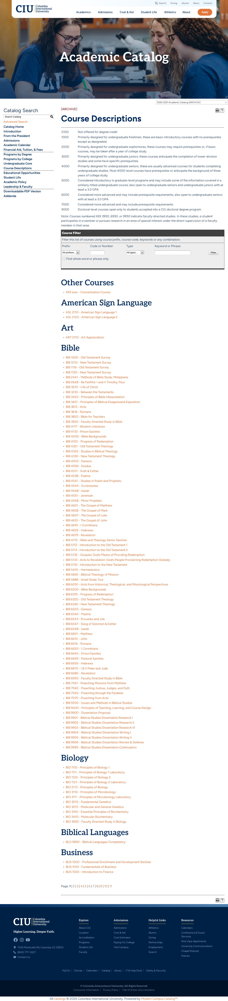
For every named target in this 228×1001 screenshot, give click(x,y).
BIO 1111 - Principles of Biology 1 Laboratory (95, 772)
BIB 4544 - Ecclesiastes (82, 485)
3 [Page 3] (77, 886)
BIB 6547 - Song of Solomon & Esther (91, 624)
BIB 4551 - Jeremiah (79, 495)
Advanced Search (15, 121)
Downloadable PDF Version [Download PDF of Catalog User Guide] (22, 191)
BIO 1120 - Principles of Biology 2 (88, 777)
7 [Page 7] (93, 886)
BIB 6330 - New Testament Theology (90, 604)
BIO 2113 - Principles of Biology (87, 787)
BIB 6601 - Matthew (79, 634)
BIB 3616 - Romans (78, 412)
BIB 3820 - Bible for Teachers (85, 416)
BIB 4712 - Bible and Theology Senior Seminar (96, 540)
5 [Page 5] (85, 886)
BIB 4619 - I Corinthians (82, 525)
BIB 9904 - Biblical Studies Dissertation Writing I (98, 732)
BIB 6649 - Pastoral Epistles (84, 658)
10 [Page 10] (105, 886)
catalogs (60, 998)
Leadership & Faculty (18, 186)
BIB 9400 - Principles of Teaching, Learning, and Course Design (108, 708)
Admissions (12, 140)
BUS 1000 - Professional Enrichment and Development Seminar (108, 862)
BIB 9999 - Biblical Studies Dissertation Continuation (101, 747)
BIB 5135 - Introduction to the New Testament (96, 564)
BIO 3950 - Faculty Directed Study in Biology (96, 821)
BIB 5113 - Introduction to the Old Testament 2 (97, 550)
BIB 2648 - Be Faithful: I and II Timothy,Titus (95, 382)
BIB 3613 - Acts (76, 407)
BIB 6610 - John (76, 639)
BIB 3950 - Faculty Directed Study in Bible (94, 421)
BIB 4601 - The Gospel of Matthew (89, 505)
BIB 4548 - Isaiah (77, 491)
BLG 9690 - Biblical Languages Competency (96, 842)
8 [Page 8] (97, 886)
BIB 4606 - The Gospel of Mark (86, 510)
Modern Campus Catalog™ (159, 998)
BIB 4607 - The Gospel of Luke (86, 515)
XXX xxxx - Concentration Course (88, 292)
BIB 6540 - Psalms (78, 614)
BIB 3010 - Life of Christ (82, 387)
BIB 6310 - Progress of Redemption (89, 594)
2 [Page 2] (74, 886)
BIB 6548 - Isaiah (77, 629)
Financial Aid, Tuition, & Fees (23, 149)
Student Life (12, 177)
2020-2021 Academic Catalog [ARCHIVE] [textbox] (179, 102)
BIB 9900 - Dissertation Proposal (88, 712)
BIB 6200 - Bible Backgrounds (86, 589)
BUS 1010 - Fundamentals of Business (91, 867)
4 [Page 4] (81, 886)
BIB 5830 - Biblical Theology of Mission (92, 574)
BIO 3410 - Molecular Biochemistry (89, 817)
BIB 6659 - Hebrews (79, 663)
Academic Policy (15, 182)
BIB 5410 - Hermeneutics (83, 569)
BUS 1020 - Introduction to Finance (89, 872)
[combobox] (192, 102)
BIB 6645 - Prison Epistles (83, 653)
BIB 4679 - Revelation (80, 535)
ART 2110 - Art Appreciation (85, 337)
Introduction (12, 131)
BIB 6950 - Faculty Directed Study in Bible (94, 678)
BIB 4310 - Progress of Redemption (89, 441)
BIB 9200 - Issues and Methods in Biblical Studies (99, 703)
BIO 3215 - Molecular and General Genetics (95, 807)
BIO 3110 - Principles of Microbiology (91, 792)
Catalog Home (14, 126)
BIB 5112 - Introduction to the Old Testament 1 (96, 545)
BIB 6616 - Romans (78, 643)
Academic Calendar (17, 145)
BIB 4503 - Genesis (79, 461)
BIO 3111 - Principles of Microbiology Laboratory (98, 797)
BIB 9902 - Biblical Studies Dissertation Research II (100, 722)
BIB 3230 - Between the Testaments (90, 392)
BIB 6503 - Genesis (79, 609)
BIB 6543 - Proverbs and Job (85, 619)
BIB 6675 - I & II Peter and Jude (87, 668)
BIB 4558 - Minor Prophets (84, 500)
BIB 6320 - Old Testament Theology (90, 599)
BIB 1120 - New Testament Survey (88, 372)
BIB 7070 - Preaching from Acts (87, 698)
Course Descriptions (18, 168)
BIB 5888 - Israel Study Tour (84, 579)
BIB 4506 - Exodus (78, 466)
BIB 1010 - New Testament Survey (88, 362)
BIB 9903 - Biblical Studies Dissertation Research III (100, 727)
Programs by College (18, 159)
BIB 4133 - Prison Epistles (83, 431)
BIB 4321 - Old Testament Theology (89, 446)
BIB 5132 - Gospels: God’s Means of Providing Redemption (105, 555)
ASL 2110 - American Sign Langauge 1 (91, 312)
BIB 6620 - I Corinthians (82, 648)
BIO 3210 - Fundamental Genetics (88, 802)
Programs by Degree (18, 154)
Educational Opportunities (22, 173)
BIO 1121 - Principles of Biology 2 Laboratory (96, 782)
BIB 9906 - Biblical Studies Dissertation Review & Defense (105, 742)
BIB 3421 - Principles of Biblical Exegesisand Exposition (103, 402)
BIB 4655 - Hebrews (79, 530)
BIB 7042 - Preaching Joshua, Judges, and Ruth (98, 688)
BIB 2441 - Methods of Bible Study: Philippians (97, 377)
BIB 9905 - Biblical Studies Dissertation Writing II (99, 737)
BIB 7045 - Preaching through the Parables (94, 693)
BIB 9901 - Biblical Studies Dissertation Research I (99, 717)
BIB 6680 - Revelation (80, 673)
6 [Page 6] (89, 886)
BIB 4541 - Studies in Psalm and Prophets (93, 481)
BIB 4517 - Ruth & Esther (82, 471)
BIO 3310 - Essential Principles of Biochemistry (97, 812)
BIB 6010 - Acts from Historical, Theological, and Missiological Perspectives (117, 584)
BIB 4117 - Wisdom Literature (85, 426)
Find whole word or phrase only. (87, 259)
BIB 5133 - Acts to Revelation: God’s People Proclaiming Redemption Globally (118, 560)
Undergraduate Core (18, 163)
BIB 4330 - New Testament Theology (90, 456)
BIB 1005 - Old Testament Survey (88, 357)
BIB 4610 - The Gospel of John (86, 520)
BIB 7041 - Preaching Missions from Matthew (96, 683)
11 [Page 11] (111, 886)
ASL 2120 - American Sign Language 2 (92, 317)
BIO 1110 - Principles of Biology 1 (88, 767)
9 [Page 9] (101, 886)
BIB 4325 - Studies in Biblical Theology (92, 451)
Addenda (10, 196)
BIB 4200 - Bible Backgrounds (86, 436)
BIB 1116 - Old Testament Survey (87, 367)
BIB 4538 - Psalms (78, 476)
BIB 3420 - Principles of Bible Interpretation (95, 397)
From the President (17, 136)
